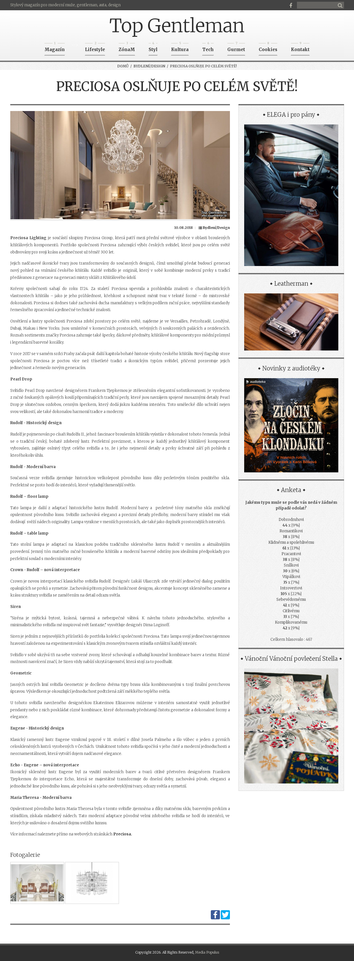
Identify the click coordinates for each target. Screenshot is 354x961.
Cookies (268, 47)
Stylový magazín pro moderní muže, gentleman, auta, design (65, 5)
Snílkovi (291, 565)
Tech (208, 47)
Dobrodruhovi (291, 519)
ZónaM (127, 47)
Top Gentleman (177, 25)
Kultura (180, 47)
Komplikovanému (291, 622)
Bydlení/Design (149, 66)
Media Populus (207, 952)
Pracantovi (291, 553)
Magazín (54, 47)
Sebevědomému (291, 599)
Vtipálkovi (291, 576)
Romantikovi (291, 531)
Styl (153, 47)
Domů (123, 66)
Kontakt (300, 47)
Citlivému (291, 611)
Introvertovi (291, 588)
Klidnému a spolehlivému (291, 542)
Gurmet (236, 47)
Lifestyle (95, 47)
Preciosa (122, 834)
